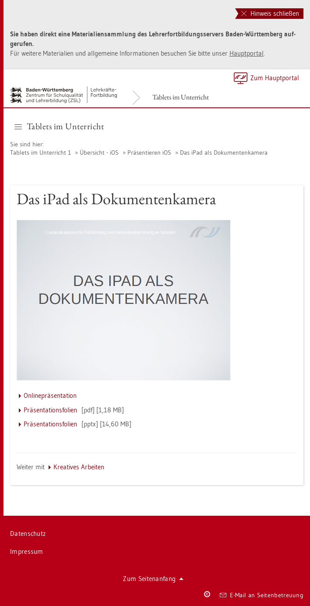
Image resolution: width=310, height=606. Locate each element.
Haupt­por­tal (246, 53)
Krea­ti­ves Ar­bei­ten (78, 467)
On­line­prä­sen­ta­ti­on (50, 395)
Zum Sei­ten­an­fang (153, 578)
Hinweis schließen (270, 13)
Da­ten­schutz (28, 533)
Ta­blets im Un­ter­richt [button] (59, 126)
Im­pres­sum (26, 551)
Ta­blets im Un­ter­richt (180, 97)
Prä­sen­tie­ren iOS (149, 152)
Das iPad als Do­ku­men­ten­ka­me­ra (224, 152)
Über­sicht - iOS (99, 152)
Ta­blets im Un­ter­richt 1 (40, 152)
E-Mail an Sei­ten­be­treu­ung (261, 595)
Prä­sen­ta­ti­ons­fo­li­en (50, 410)
